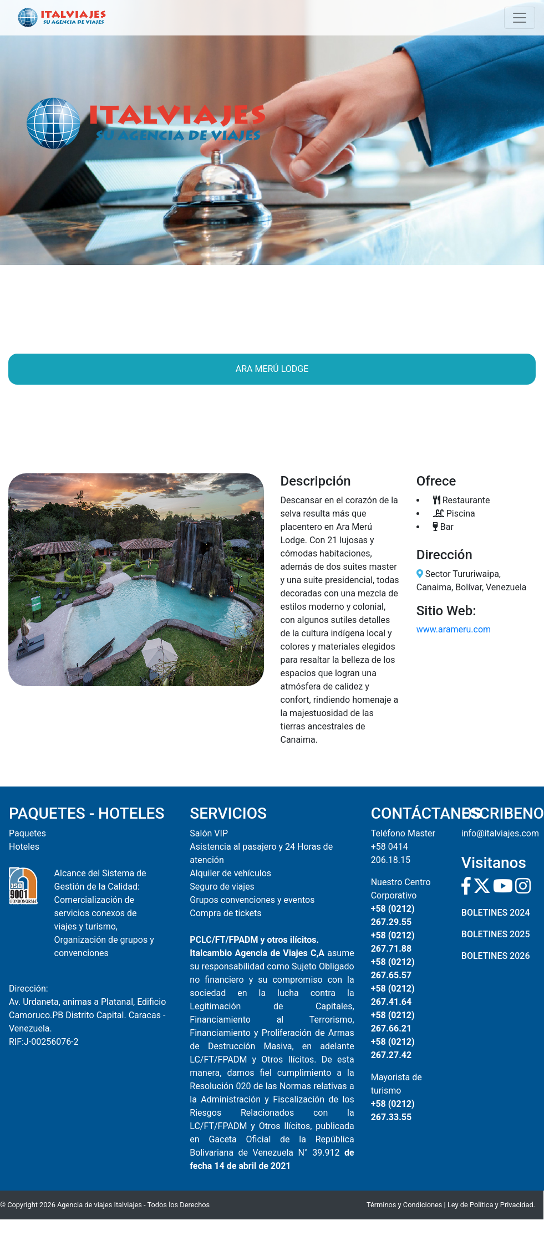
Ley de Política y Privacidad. (491, 1205)
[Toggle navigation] (519, 18)
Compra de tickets (225, 913)
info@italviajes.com (500, 833)
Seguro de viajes (222, 886)
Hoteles (24, 846)
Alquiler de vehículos (230, 873)
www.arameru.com (453, 629)
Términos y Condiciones (404, 1205)
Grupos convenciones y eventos (252, 900)
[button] (27, 579)
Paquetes (27, 833)
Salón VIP (209, 833)
